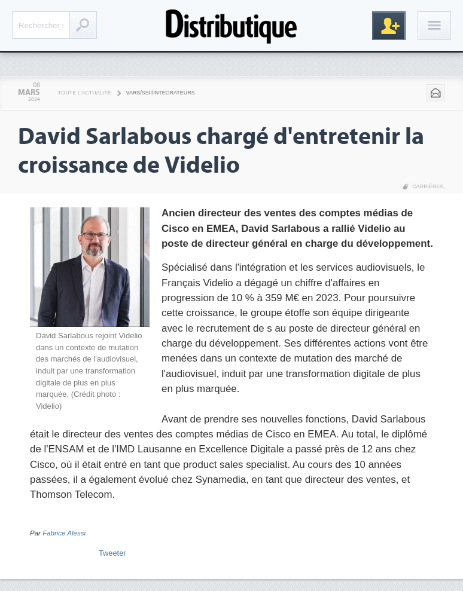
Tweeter (112, 553)
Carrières (427, 186)
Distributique (231, 25)
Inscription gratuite (389, 25)
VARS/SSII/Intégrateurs (160, 93)
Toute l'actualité (84, 93)
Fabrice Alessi (64, 533)
